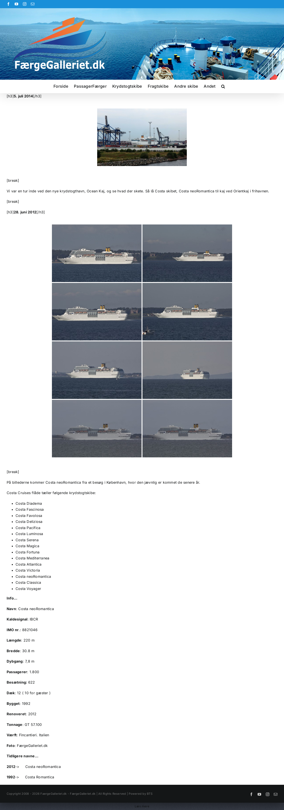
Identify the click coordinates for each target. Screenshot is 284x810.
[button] (223, 86)
